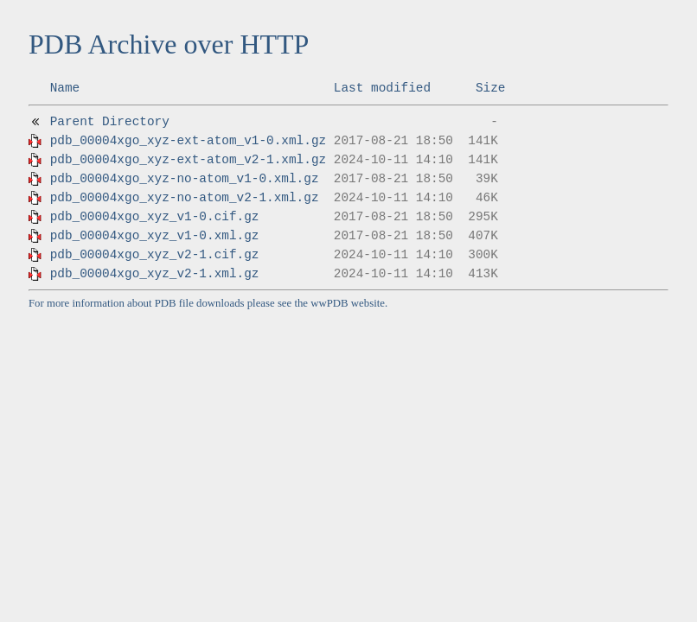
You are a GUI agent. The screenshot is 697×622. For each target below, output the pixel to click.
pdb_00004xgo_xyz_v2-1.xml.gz (154, 274)
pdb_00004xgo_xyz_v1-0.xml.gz (154, 236)
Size (491, 88)
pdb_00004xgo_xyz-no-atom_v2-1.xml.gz (184, 198)
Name (65, 88)
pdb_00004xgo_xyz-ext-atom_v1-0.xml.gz (188, 141)
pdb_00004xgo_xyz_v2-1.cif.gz (154, 255)
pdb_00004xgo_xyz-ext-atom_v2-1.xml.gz (188, 160)
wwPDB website (347, 303)
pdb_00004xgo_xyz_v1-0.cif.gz (154, 217)
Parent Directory (109, 122)
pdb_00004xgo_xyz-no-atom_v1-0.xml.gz (184, 179)
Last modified (382, 88)
